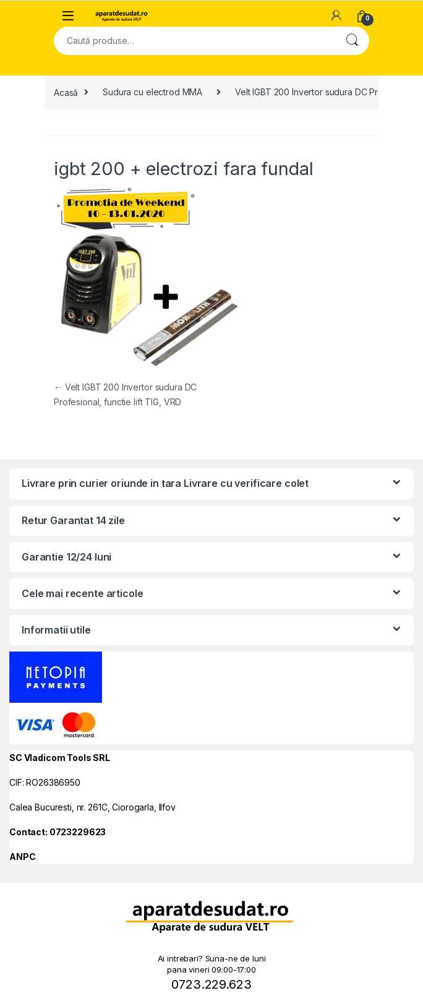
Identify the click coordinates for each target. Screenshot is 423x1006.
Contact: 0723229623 (57, 832)
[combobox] (194, 41)
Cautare (352, 41)
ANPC (22, 856)
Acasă (66, 92)
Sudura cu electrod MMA (152, 92)
